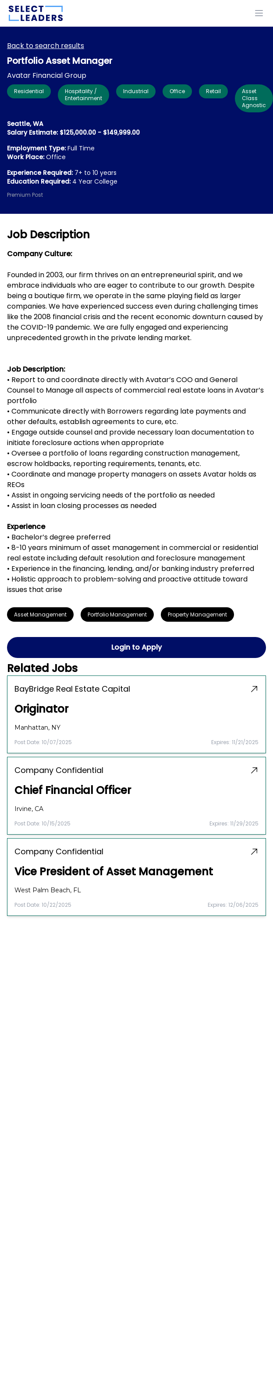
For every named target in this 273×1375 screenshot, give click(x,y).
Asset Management (40, 614)
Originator (41, 709)
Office (177, 91)
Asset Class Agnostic (254, 98)
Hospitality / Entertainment (83, 94)
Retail (213, 91)
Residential (29, 91)
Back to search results (45, 46)
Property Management (197, 614)
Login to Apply (136, 647)
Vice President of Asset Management (113, 872)
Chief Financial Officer (72, 790)
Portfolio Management (117, 614)
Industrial (136, 91)
